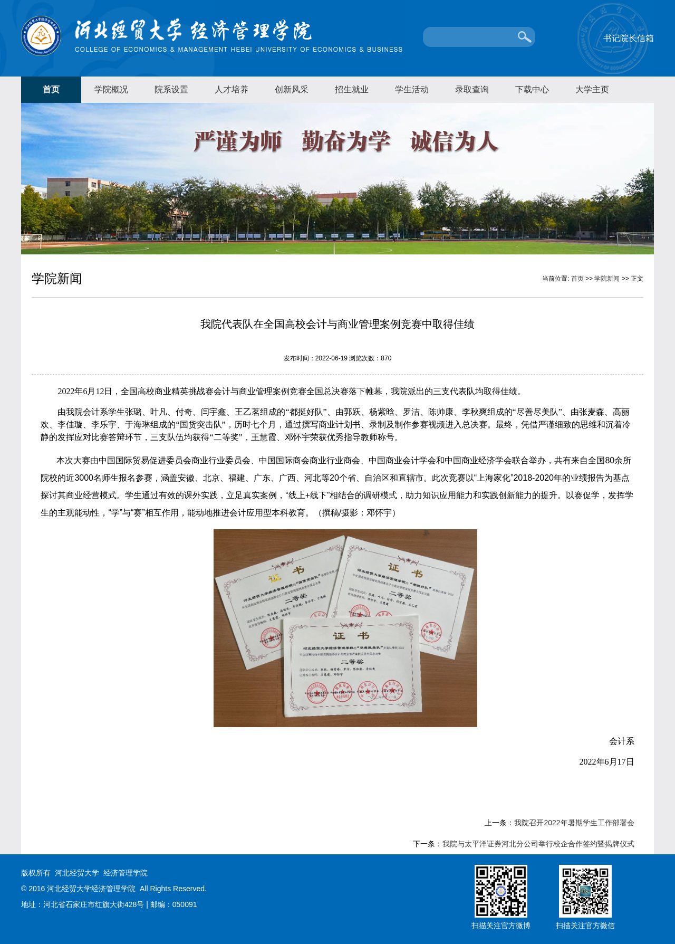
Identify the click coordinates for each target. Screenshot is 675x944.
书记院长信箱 (628, 38)
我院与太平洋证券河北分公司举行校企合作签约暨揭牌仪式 (538, 844)
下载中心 (532, 89)
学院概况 (111, 89)
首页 (51, 89)
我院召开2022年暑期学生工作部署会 (574, 822)
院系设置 (171, 89)
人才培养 (231, 89)
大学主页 (592, 89)
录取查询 (472, 89)
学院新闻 (607, 278)
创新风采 (291, 89)
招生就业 (352, 89)
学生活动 (412, 89)
